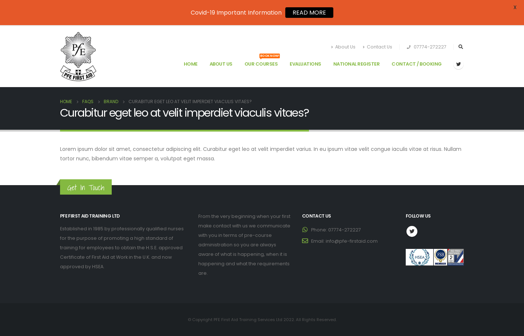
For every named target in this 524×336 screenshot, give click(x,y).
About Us (343, 47)
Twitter (411, 231)
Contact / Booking (417, 63)
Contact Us (377, 47)
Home (191, 63)
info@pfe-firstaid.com (352, 241)
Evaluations (305, 63)
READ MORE (309, 12)
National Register (356, 63)
